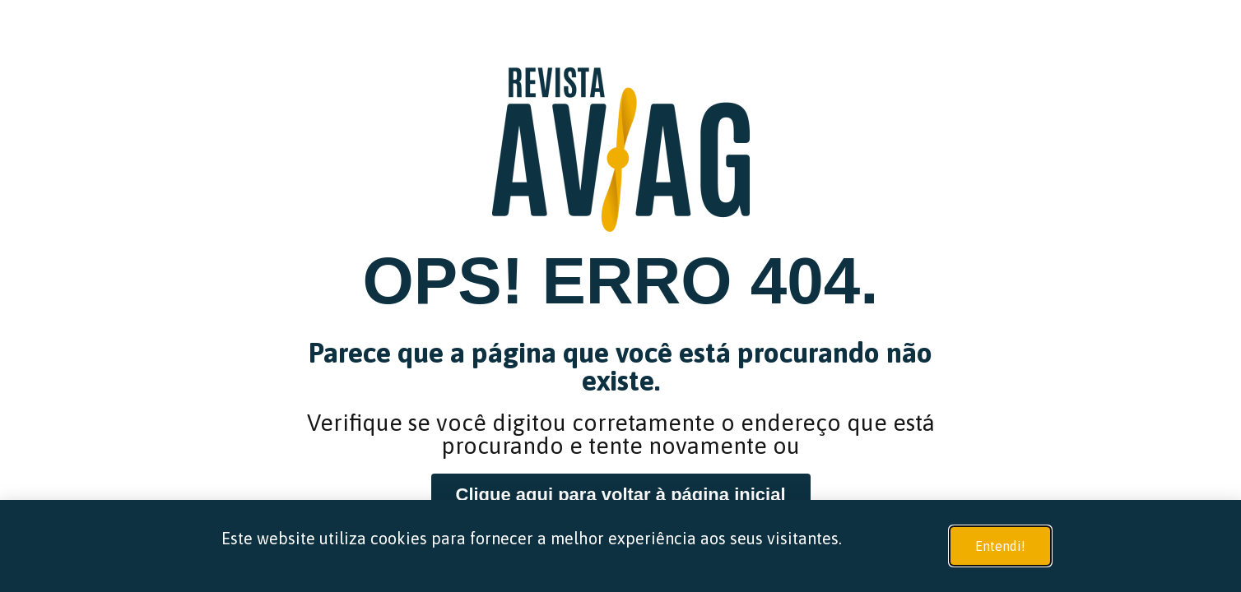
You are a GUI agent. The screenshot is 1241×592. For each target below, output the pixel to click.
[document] (620, 296)
